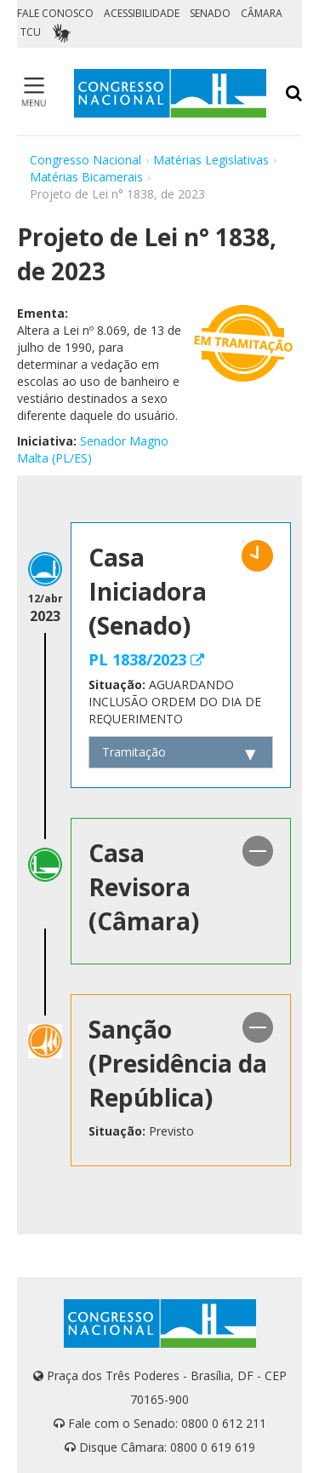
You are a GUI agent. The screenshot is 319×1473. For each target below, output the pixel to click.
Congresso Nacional (85, 160)
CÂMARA (261, 13)
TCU (30, 32)
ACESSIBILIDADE (141, 13)
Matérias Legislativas (211, 160)
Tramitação (134, 752)
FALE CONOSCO (55, 13)
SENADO (210, 13)
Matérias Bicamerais (86, 177)
